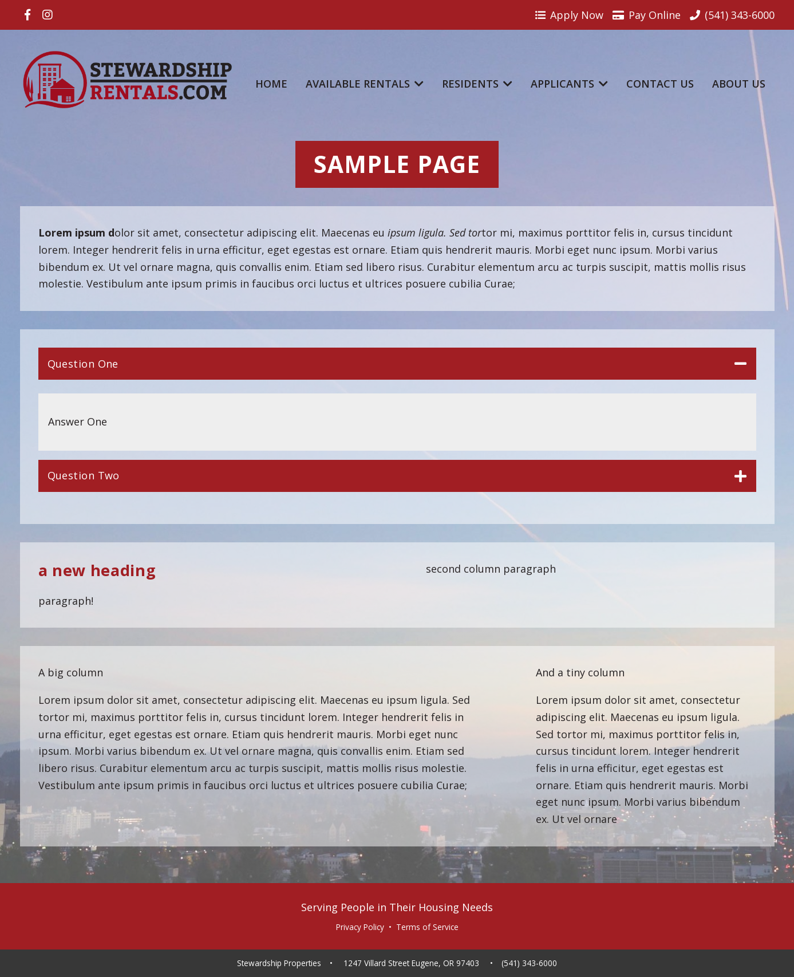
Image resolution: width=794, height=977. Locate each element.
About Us (738, 83)
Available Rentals (365, 83)
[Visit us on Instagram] (47, 15)
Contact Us (660, 83)
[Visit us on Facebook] (27, 15)
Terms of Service (427, 927)
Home (271, 83)
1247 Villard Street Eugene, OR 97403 (411, 963)
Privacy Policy (360, 927)
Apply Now (569, 15)
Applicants (569, 83)
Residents (477, 83)
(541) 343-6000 (529, 963)
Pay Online (647, 15)
